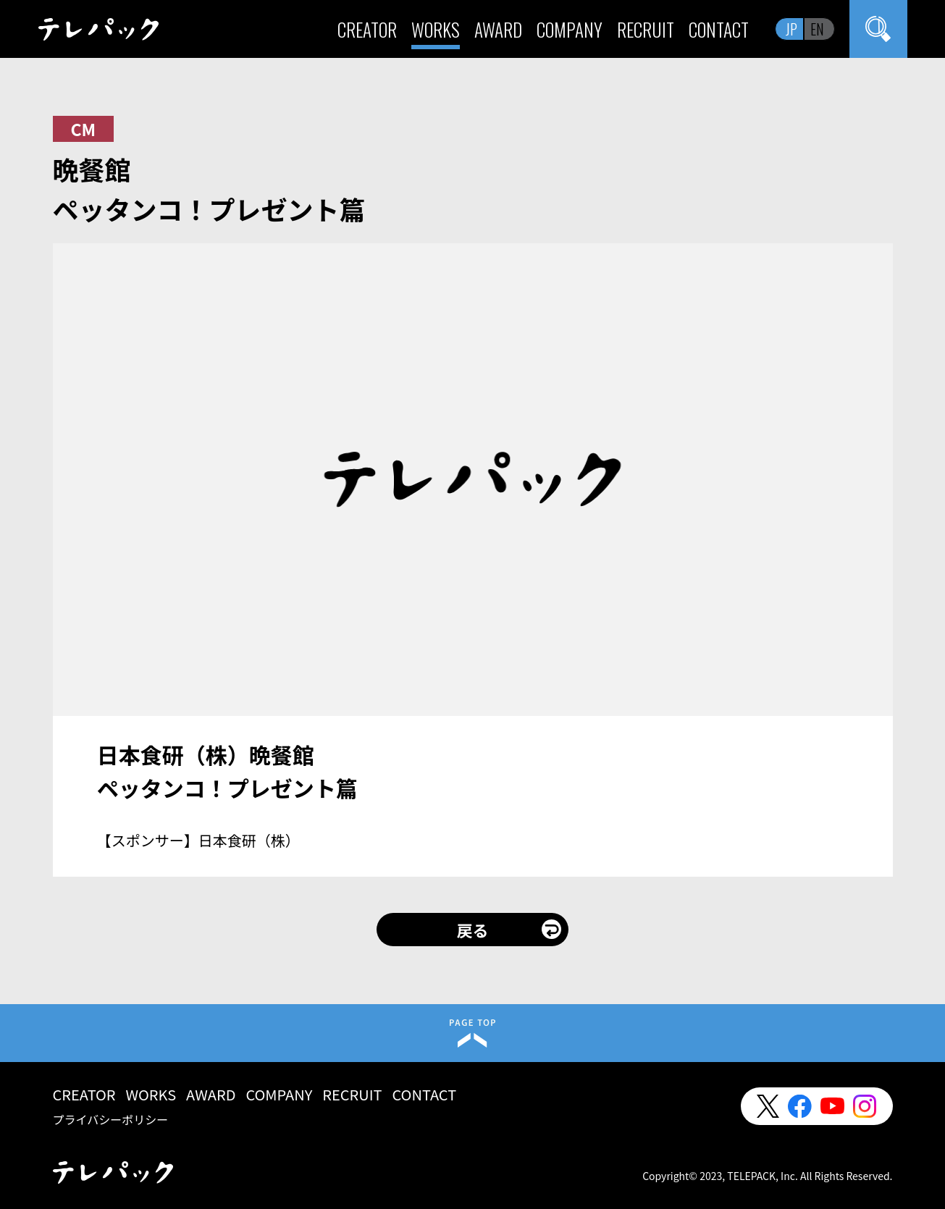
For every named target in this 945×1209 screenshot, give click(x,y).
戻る (472, 929)
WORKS (435, 29)
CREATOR (367, 29)
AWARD (498, 29)
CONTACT (719, 29)
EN (817, 29)
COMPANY (569, 29)
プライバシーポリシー (111, 1119)
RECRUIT (645, 29)
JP (791, 29)
